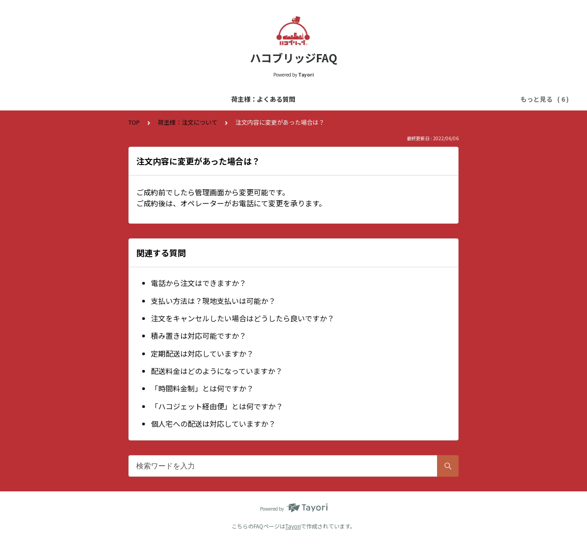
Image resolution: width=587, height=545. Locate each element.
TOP (134, 122)
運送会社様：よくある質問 (179, 99)
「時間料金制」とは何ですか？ (202, 388)
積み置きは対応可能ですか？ (198, 335)
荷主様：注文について (430, 99)
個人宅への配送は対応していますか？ (213, 423)
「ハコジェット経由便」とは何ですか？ (217, 406)
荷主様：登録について (263, 99)
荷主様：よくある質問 (96, 99)
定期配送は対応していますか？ (202, 353)
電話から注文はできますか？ (198, 282)
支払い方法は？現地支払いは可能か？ (213, 300)
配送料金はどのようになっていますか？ (216, 370)
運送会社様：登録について (346, 99)
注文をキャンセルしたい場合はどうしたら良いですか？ (242, 318)
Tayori (293, 526)
